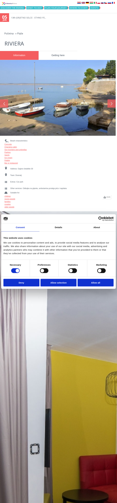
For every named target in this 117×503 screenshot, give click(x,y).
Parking (7, 151)
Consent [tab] (20, 227)
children (7, 195)
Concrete (8, 143)
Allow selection (58, 282)
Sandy (7, 154)
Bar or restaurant (11, 162)
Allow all (95, 282)
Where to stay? (78, 7)
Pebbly (7, 159)
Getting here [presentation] (58, 55)
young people (9, 198)
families (7, 200)
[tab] (19, 55)
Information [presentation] (19, 55)
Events (94, 7)
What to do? (34, 7)
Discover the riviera (12, 7)
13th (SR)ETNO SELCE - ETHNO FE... (28, 17)
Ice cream (8, 156)
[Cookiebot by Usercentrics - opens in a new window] (101, 219)
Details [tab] (58, 227)
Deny (21, 282)
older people (9, 206)
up (105, 196)
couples (7, 203)
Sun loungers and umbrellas (15, 148)
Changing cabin (10, 146)
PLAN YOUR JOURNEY (55, 7)
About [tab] (96, 227)
